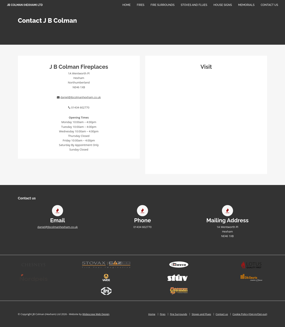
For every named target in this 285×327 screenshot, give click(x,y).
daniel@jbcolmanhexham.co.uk (80, 97)
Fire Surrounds (163, 4)
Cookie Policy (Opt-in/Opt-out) (249, 314)
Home (126, 4)
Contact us (222, 314)
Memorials (246, 4)
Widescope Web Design (95, 314)
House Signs (222, 4)
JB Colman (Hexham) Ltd (25, 4)
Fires (140, 4)
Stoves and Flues (194, 4)
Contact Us (269, 4)
